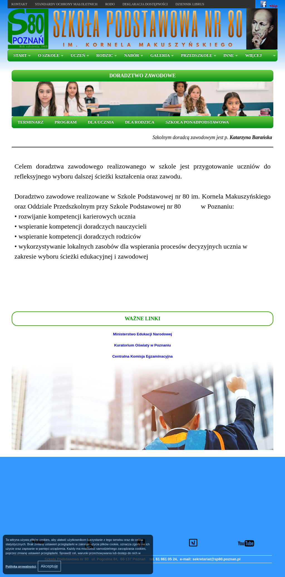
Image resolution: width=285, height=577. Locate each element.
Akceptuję (49, 566)
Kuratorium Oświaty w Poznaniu (142, 345)
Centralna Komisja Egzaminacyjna (142, 356)
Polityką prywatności (21, 566)
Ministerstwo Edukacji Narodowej (142, 334)
